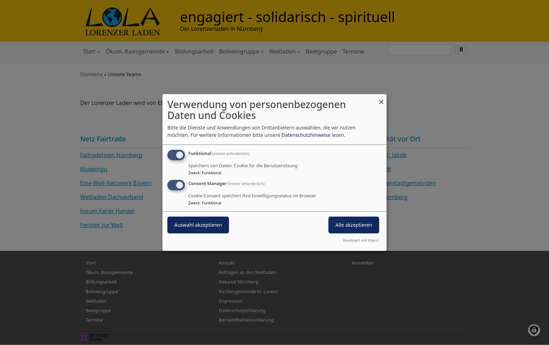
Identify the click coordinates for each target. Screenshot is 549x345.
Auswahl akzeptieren (198, 224)
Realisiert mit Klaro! (361, 240)
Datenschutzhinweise (306, 135)
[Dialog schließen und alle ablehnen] (381, 98)
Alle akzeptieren (353, 224)
